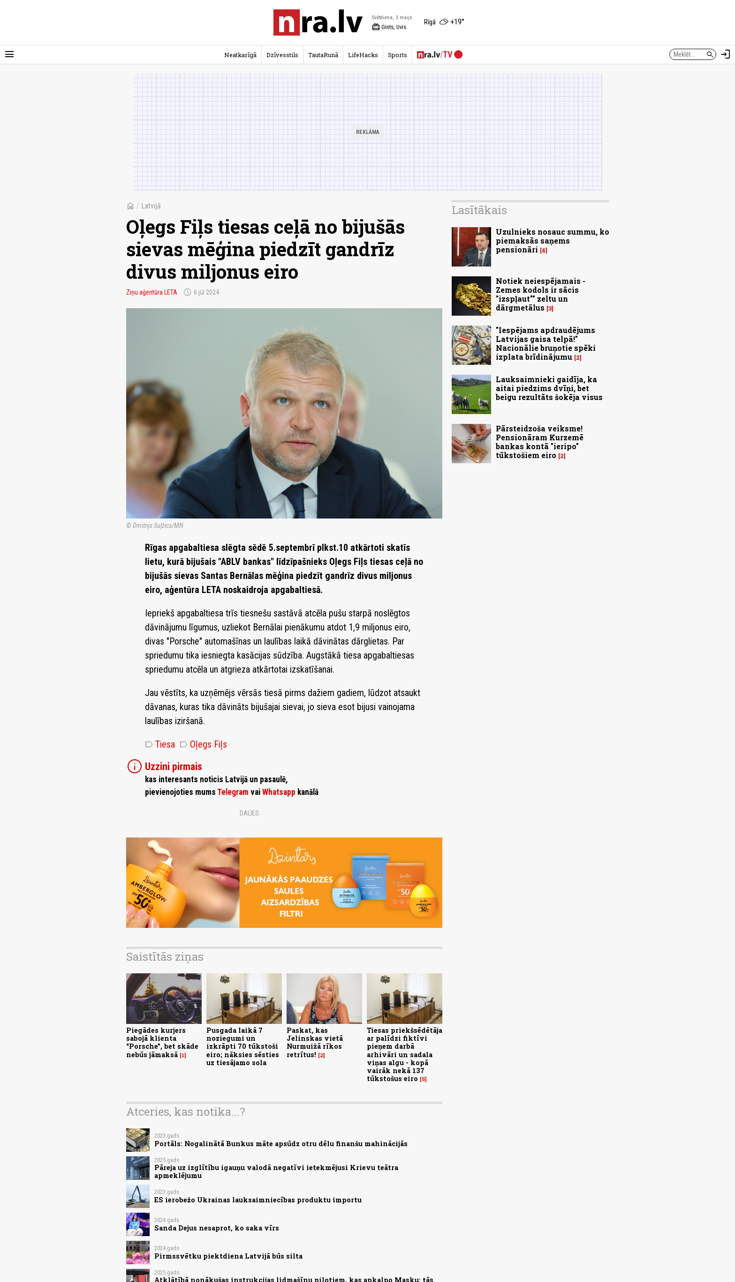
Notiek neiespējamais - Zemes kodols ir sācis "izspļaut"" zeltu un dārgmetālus (540, 294)
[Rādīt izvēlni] (9, 54)
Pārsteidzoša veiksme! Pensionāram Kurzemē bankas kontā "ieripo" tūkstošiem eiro (539, 441)
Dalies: (250, 813)
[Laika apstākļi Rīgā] (444, 22)
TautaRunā (323, 55)
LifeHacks (363, 55)
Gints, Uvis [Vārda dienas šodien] (389, 27)
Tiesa (160, 744)
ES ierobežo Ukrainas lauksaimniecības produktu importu (258, 1199)
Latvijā (151, 205)
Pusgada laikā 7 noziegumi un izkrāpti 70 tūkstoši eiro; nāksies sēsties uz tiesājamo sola (242, 1046)
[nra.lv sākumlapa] (318, 22)
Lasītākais (479, 209)
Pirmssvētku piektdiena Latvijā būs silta (228, 1256)
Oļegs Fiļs (203, 744)
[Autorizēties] (725, 54)
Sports (397, 55)
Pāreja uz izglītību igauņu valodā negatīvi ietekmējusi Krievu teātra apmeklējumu (276, 1171)
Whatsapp (279, 792)
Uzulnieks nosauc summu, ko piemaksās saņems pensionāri (552, 240)
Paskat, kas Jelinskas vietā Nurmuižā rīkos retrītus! (315, 1042)
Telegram (233, 792)
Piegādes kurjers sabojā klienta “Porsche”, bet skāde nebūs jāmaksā (162, 1042)
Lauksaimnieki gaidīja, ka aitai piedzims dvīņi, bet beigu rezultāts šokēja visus (549, 388)
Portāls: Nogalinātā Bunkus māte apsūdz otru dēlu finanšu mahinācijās (281, 1143)
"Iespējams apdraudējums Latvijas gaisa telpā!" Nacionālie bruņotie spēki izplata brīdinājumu (546, 343)
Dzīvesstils (282, 55)
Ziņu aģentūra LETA (151, 292)
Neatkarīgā (240, 55)
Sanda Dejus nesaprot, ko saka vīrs (216, 1227)
